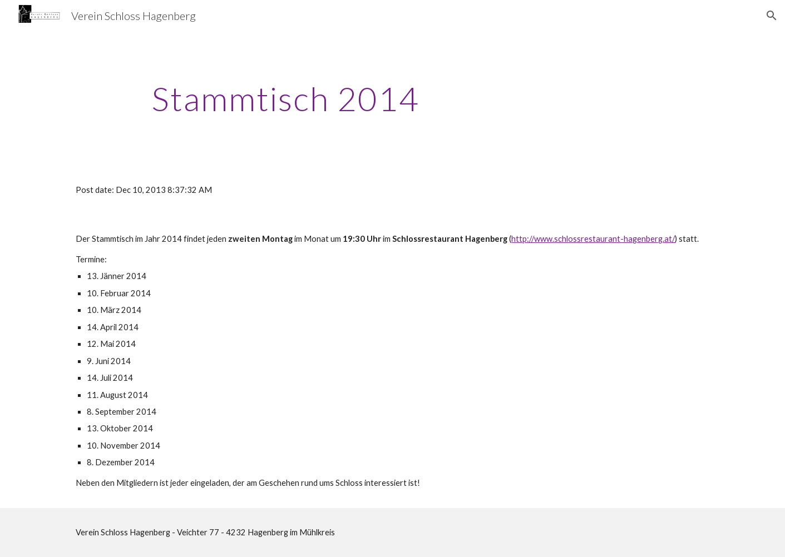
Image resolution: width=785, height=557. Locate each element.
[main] (285, 98)
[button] (771, 15)
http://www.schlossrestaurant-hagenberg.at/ (593, 238)
